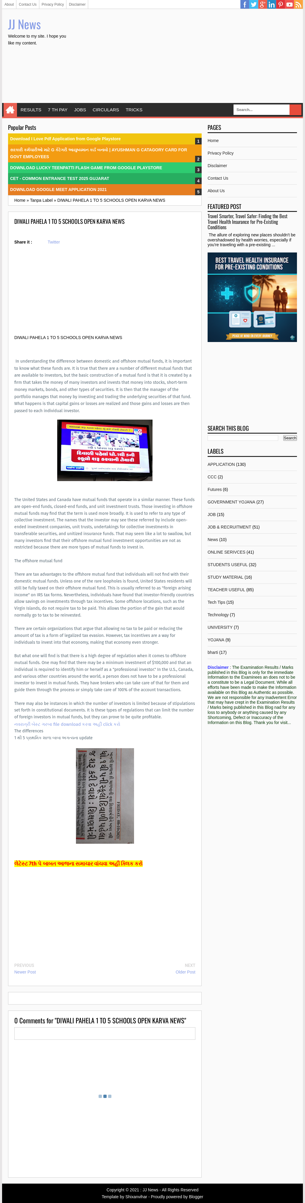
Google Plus (262, 4)
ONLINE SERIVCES (226, 552)
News (213, 539)
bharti (213, 652)
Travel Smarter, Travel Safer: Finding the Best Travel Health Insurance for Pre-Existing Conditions (247, 221)
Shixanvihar (136, 1196)
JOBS (80, 109)
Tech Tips (216, 602)
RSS (298, 4)
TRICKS (134, 109)
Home (10, 110)
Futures (215, 489)
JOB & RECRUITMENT (229, 527)
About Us (216, 190)
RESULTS (31, 109)
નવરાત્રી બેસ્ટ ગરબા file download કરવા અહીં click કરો (67, 724)
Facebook (244, 4)
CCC (212, 477)
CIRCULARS (106, 109)
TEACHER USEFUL (226, 589)
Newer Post (25, 972)
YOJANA (216, 639)
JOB (212, 514)
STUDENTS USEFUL (228, 564)
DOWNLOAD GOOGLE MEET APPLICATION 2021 (58, 189)
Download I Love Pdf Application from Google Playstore (65, 138)
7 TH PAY (58, 109)
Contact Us (27, 4)
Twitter (253, 4)
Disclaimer (77, 4)
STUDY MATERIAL (225, 577)
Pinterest (280, 4)
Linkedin (271, 4)
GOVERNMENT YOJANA (231, 502)
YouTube (289, 4)
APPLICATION (221, 464)
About (9, 4)
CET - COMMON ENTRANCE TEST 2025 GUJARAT (59, 178)
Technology (218, 614)
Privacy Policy (53, 4)
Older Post (185, 972)
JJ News (24, 24)
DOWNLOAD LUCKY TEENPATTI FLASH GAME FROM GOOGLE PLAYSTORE (86, 167)
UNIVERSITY (220, 627)
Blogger (196, 1196)
